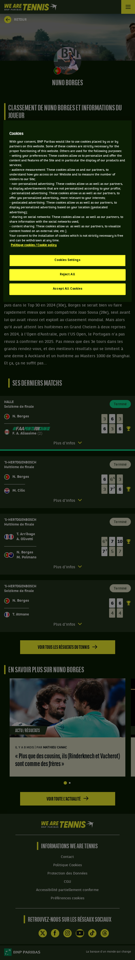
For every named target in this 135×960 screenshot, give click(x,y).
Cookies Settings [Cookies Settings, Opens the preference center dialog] (67, 260)
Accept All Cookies (67, 288)
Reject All (67, 274)
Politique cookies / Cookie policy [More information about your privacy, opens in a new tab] (33, 245)
